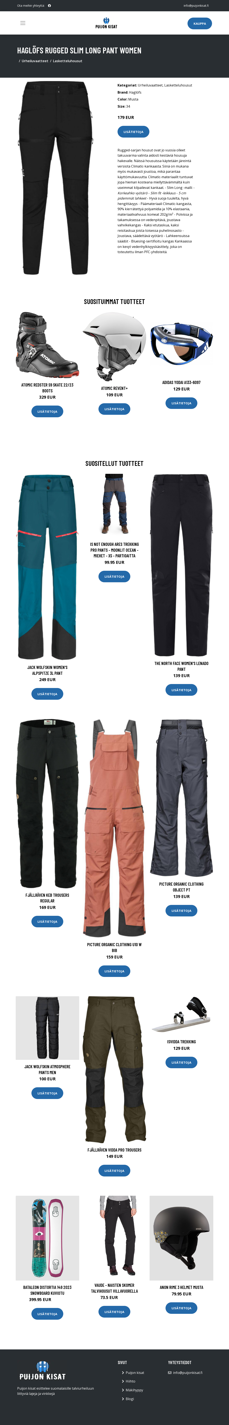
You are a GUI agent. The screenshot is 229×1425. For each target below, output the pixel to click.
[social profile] (49, 6)
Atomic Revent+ (114, 388)
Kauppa (200, 23)
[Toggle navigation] (22, 23)
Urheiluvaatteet (35, 61)
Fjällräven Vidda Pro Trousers (114, 1149)
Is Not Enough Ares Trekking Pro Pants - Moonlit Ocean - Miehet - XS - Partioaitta (114, 549)
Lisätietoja (133, 132)
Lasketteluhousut (67, 61)
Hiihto (130, 1381)
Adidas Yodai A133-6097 (181, 382)
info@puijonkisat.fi (196, 6)
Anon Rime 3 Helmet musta (181, 1287)
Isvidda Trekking (181, 1041)
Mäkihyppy (134, 1390)
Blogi (130, 1399)
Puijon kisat (135, 1372)
